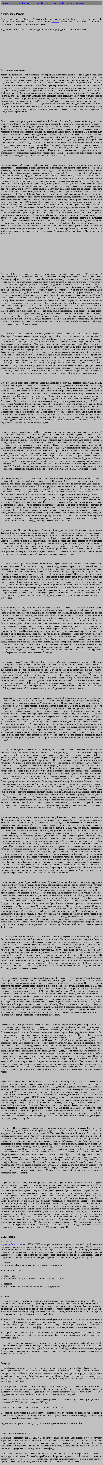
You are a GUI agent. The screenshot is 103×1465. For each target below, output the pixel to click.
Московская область (80, 3)
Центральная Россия (59, 3)
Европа (16, 3)
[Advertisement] (51, 51)
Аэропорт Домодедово (11, 1244)
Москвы (55, 21)
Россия (44, 3)
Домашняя (7, 3)
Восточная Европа (30, 3)
